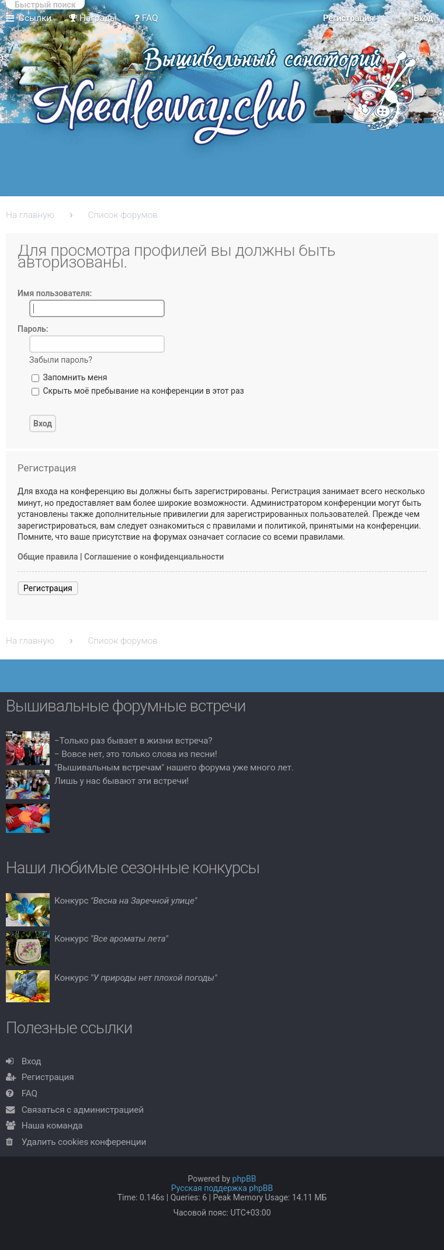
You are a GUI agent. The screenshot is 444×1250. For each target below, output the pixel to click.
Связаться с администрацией (83, 1110)
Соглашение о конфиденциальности (154, 556)
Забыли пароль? (60, 359)
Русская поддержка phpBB (222, 1188)
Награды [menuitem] (93, 18)
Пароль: (33, 329)
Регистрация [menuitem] (348, 18)
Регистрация (47, 588)
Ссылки (35, 18)
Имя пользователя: (55, 293)
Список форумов (123, 215)
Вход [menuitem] (423, 18)
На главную (30, 215)
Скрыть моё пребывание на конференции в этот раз (138, 390)
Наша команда (52, 1125)
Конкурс (125, 900)
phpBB (244, 1178)
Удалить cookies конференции (84, 1142)
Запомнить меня (69, 377)
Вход (31, 1061)
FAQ (29, 1093)
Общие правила (48, 556)
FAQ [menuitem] (146, 18)
